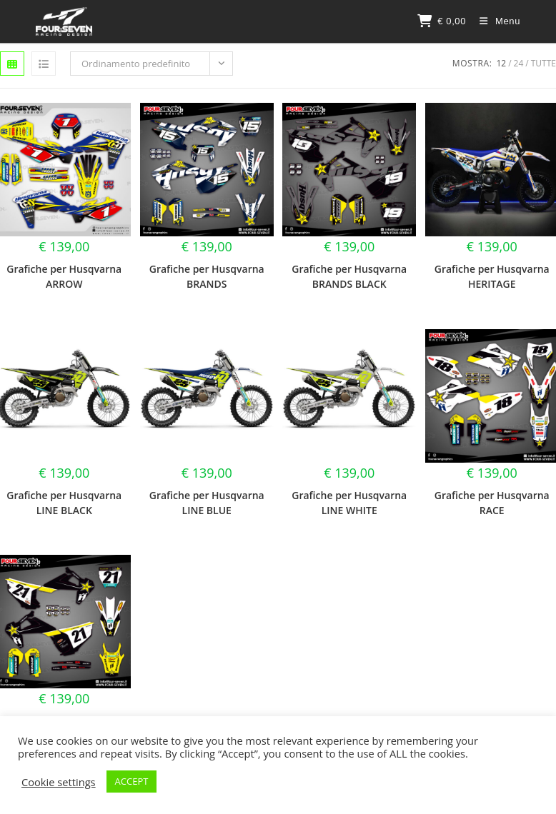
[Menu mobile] (494, 21)
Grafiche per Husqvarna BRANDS (206, 276)
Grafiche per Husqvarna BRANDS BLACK (349, 276)
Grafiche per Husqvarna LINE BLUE (206, 502)
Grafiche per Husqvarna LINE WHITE (349, 502)
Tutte (543, 63)
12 (501, 63)
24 (519, 63)
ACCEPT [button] (132, 781)
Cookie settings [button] (58, 781)
